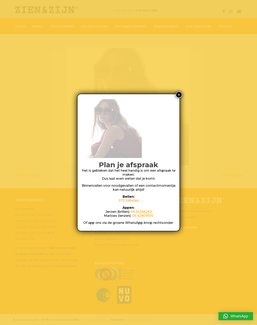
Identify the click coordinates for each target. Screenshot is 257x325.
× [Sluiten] (178, 94)
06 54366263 (141, 212)
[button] (235, 316)
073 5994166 (128, 201)
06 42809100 (142, 216)
